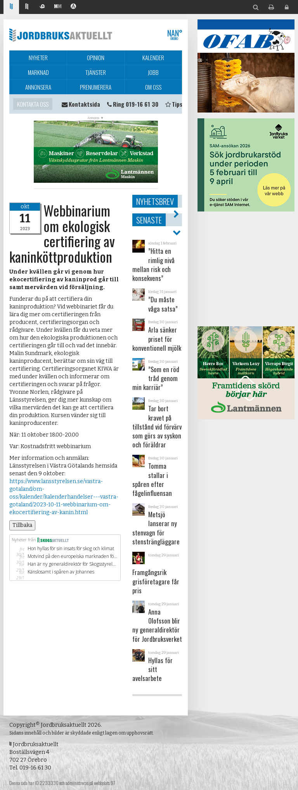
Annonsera (38, 87)
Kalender (153, 57)
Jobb (153, 72)
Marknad (38, 72)
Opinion (95, 57)
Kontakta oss (33, 104)
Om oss (153, 87)
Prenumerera (95, 87)
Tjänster (95, 72)
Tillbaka (22, 525)
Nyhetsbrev (155, 201)
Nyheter (38, 57)
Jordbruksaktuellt (60, 35)
